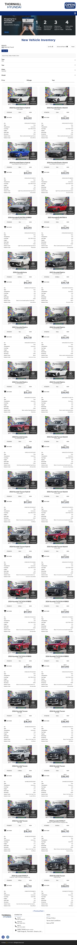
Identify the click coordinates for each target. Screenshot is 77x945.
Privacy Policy (51, 918)
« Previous (36, 911)
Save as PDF (50, 923)
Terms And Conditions (53, 920)
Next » (42, 911)
